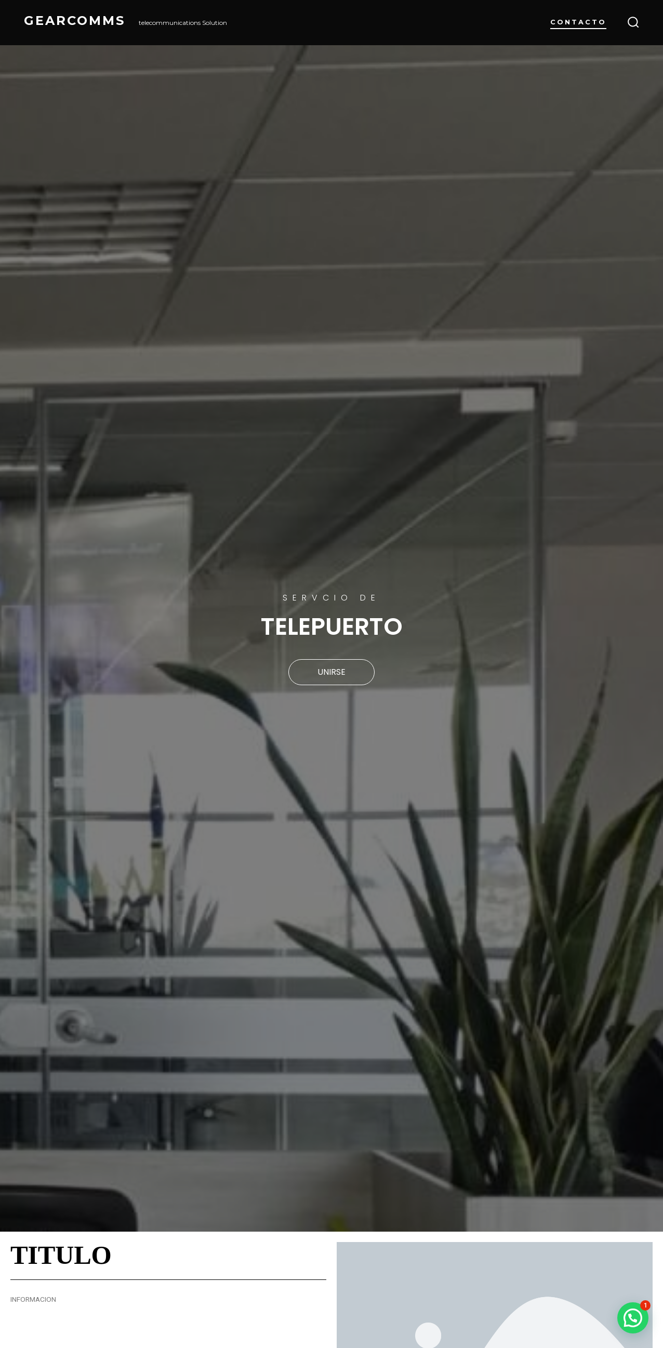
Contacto (578, 22)
